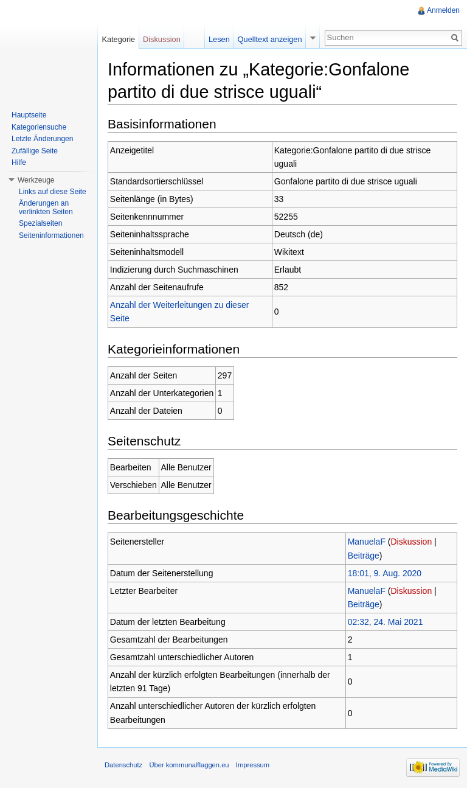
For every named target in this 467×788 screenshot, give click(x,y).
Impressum (252, 765)
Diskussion (411, 541)
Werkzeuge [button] (36, 180)
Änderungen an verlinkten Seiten (46, 207)
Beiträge (363, 555)
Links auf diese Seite (52, 191)
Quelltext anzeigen (270, 39)
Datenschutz (123, 765)
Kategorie (118, 39)
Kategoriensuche (39, 127)
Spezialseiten (40, 223)
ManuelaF (367, 541)
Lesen (219, 39)
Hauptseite (29, 115)
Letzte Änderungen (42, 138)
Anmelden (443, 10)
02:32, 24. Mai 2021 (385, 622)
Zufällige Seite (35, 151)
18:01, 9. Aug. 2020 (384, 573)
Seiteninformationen (51, 235)
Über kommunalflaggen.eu (189, 765)
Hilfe (19, 162)
